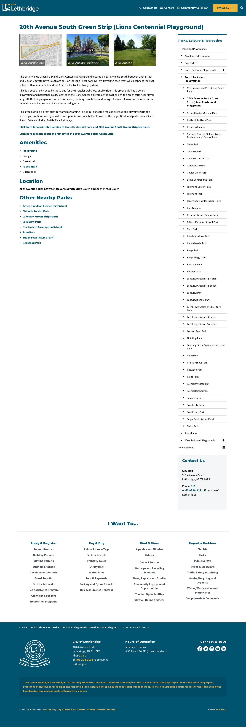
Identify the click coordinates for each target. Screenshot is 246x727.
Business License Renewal (96, 590)
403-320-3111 (84, 660)
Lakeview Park (32, 222)
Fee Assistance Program (44, 590)
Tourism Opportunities (149, 594)
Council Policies (149, 562)
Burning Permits (43, 561)
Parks (202, 555)
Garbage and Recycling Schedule (149, 570)
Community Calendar (192, 8)
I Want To (225, 8)
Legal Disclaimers (67, 709)
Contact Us (148, 8)
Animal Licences (43, 549)
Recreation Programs (43, 601)
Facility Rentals (96, 555)
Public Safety (202, 561)
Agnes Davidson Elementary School (45, 206)
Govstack (222, 709)
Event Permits (44, 578)
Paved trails (30, 166)
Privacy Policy (49, 709)
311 (83, 655)
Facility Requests (43, 584)
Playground (30, 150)
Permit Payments (96, 578)
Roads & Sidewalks (202, 566)
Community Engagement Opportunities (149, 586)
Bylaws (149, 555)
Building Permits (43, 555)
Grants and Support (43, 595)
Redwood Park (32, 243)
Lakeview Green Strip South (40, 216)
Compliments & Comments (202, 598)
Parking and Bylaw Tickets (96, 584)
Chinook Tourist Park (36, 211)
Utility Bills (96, 566)
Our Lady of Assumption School (42, 227)
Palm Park (29, 232)
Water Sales (96, 572)
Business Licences (43, 566)
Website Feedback (106, 709)
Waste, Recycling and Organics (202, 580)
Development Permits (43, 572)
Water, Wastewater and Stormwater (202, 590)
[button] (40, 50)
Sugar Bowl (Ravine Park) (38, 237)
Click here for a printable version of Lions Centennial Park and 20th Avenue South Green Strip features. (84, 127)
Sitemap (91, 709)
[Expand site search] (241, 8)
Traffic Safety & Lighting (202, 572)
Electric (202, 549)
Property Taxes (96, 561)
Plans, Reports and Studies (149, 578)
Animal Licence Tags (96, 549)
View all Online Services (149, 600)
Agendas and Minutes (149, 549)
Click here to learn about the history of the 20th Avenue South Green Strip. (66, 134)
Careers (167, 8)
